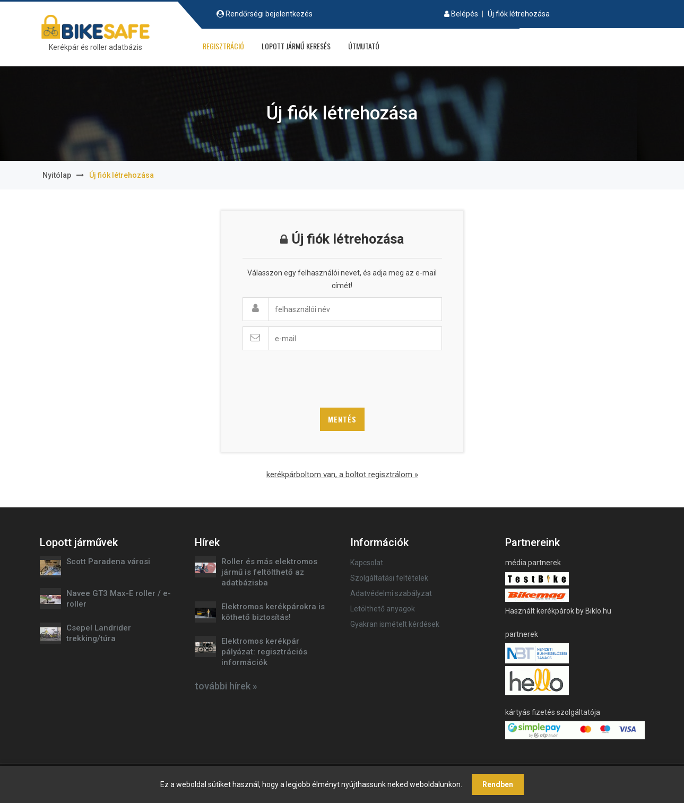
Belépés (464, 14)
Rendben (497, 784)
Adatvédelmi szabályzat (391, 593)
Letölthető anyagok (382, 609)
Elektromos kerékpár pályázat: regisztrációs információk (264, 651)
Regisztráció (223, 45)
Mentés (342, 419)
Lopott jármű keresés (296, 45)
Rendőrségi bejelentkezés (269, 14)
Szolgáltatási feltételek (389, 578)
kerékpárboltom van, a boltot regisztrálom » (342, 474)
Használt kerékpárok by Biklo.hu (558, 611)
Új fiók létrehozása (519, 14)
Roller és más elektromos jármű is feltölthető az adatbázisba (269, 572)
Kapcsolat (366, 562)
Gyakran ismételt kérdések (394, 624)
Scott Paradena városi (108, 561)
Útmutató (363, 45)
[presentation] (323, 376)
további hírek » (226, 686)
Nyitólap (56, 175)
